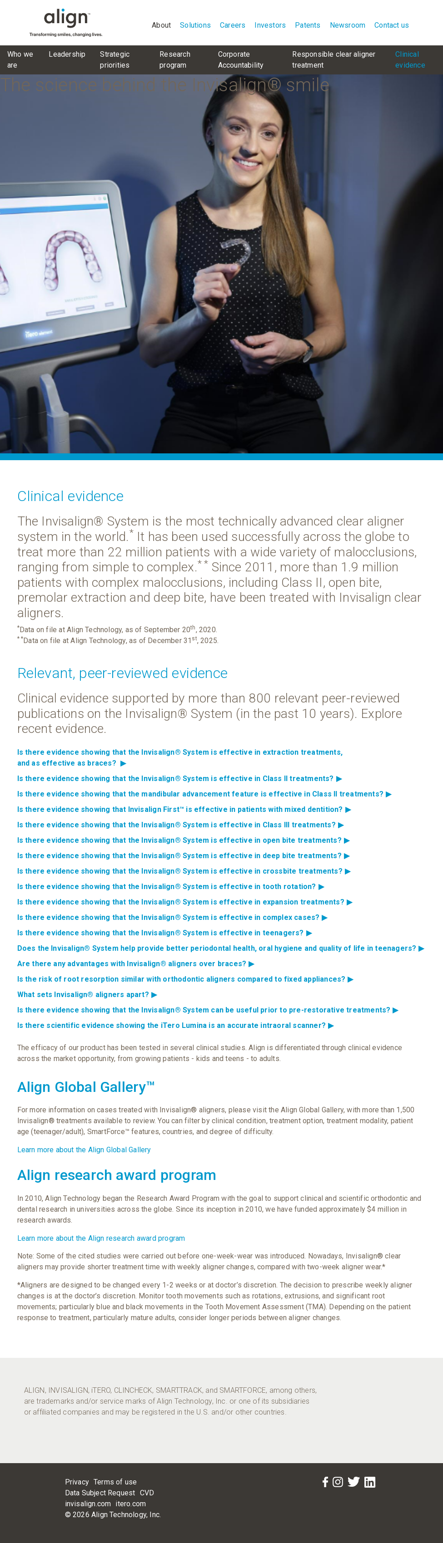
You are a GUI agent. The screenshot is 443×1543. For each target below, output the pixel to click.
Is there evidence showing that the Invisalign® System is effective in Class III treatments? (180, 825)
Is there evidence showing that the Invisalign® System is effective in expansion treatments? (184, 902)
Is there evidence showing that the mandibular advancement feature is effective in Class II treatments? (204, 794)
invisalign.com (88, 1503)
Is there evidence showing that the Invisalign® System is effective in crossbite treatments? (183, 871)
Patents (307, 25)
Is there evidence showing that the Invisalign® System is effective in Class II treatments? (179, 778)
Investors (270, 25)
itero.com (130, 1503)
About (161, 25)
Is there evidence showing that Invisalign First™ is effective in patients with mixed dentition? (184, 809)
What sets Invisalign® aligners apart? (87, 994)
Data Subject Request (100, 1493)
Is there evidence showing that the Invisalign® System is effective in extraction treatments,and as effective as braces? (180, 757)
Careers (232, 25)
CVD (147, 1493)
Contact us (391, 25)
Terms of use (115, 1482)
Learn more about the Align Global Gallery (84, 1149)
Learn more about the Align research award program (101, 1238)
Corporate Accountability (241, 59)
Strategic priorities (114, 59)
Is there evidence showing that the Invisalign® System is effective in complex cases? (172, 917)
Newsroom (348, 25)
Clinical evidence (410, 59)
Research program (174, 59)
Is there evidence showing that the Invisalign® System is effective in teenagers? (164, 933)
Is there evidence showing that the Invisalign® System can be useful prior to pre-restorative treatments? (207, 1010)
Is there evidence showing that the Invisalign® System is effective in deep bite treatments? (183, 855)
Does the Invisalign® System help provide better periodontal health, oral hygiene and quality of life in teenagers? (220, 948)
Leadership (67, 54)
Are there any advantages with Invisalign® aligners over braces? (135, 963)
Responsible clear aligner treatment (333, 59)
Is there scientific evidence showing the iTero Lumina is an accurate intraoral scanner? (175, 1025)
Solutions (195, 25)
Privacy (77, 1482)
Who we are (20, 59)
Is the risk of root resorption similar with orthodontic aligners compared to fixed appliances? (185, 979)
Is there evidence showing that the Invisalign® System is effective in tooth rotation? (170, 886)
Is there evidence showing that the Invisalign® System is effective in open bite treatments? (183, 840)
